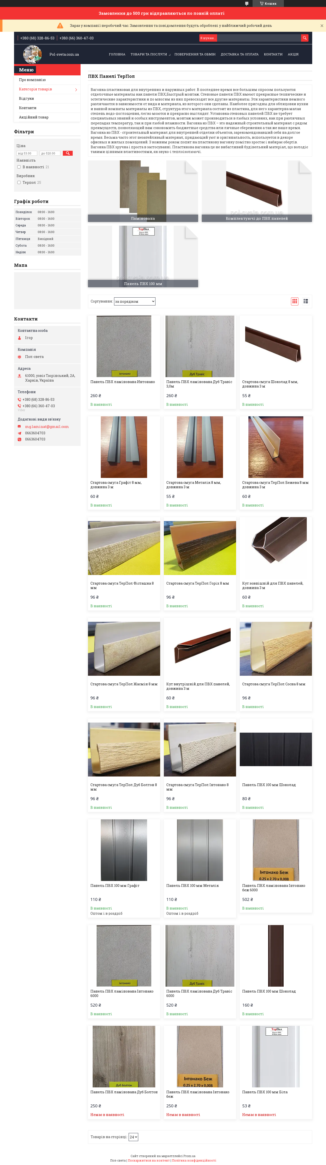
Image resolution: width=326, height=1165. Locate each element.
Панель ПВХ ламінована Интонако (122, 382)
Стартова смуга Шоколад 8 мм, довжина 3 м (270, 384)
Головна (117, 54)
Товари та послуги (149, 54)
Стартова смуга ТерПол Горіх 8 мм (197, 583)
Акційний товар (34, 117)
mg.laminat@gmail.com (47, 426)
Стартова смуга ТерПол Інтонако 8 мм (197, 787)
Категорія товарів (35, 89)
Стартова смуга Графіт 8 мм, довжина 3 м (116, 484)
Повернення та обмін (195, 54)
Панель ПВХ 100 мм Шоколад (269, 785)
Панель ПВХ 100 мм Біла (265, 1092)
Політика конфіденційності (194, 1160)
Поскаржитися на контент (149, 1160)
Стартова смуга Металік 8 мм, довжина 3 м (193, 484)
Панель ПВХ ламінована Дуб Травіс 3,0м (199, 384)
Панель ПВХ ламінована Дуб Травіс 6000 (199, 993)
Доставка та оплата (240, 54)
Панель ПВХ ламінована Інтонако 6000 (122, 993)
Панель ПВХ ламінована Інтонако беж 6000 (273, 887)
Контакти (273, 54)
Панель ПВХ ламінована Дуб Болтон (124, 1092)
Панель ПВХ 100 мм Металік (192, 885)
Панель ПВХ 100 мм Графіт (114, 885)
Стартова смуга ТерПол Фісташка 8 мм (122, 585)
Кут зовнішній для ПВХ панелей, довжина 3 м (272, 585)
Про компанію (32, 79)
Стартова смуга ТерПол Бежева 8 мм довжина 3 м (275, 484)
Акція (293, 54)
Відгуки (26, 98)
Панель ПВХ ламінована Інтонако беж (197, 1094)
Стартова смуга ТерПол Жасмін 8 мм (124, 684)
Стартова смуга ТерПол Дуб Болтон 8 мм (123, 787)
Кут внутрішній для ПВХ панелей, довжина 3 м (198, 686)
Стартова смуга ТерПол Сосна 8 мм (274, 684)
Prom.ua (189, 1156)
